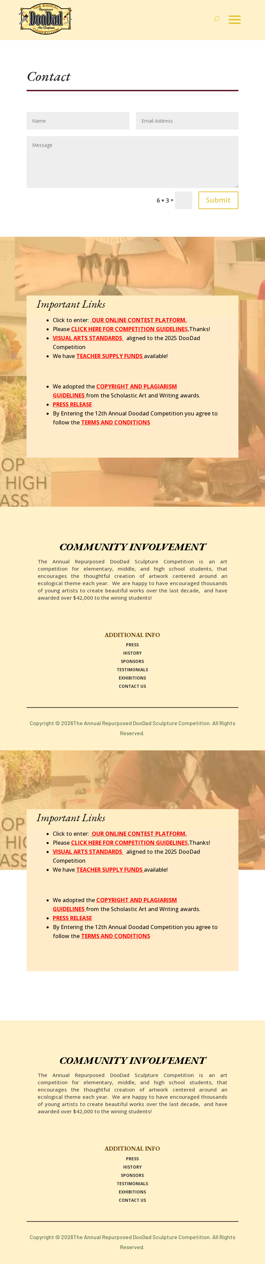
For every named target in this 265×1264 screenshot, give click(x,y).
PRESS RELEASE (72, 404)
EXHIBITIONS (132, 678)
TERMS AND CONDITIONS (115, 422)
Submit (218, 200)
